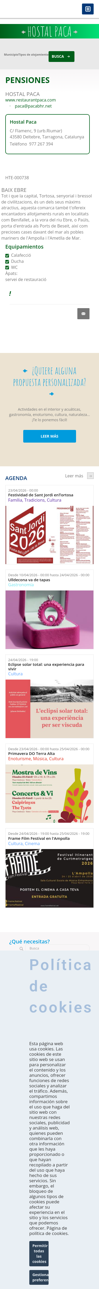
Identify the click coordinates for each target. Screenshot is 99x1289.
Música (40, 759)
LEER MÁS (49, 436)
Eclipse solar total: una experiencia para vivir (46, 666)
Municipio (11, 54)
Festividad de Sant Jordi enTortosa (40, 495)
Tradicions (34, 500)
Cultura (54, 500)
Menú (88, 9)
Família (15, 500)
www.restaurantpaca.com (30, 100)
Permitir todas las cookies (40, 1253)
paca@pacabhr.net (33, 106)
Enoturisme (19, 759)
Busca (58, 56)
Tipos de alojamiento (33, 54)
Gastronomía (21, 585)
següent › (90, 475)
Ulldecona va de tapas (29, 580)
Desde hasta (48, 575)
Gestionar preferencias (40, 1277)
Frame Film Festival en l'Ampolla (39, 838)
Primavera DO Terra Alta (31, 753)
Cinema (32, 843)
